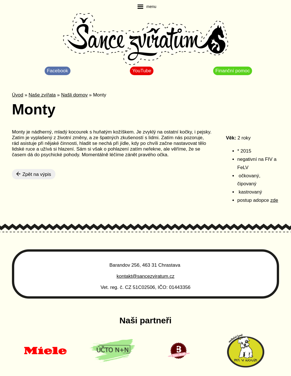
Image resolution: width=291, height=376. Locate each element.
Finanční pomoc (232, 70)
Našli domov (74, 95)
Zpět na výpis (33, 174)
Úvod (17, 95)
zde (274, 200)
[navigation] (147, 6)
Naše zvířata (42, 95)
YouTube (141, 70)
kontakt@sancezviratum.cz (145, 276)
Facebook (57, 70)
